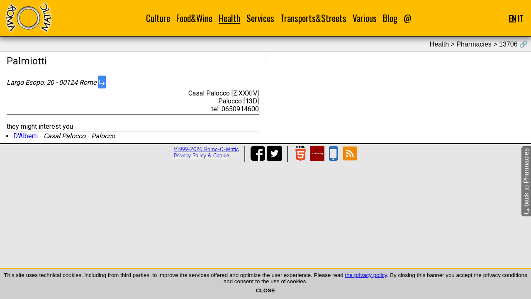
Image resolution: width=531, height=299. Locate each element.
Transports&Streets (313, 18)
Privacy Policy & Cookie (201, 155)
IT (520, 18)
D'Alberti (25, 136)
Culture (158, 18)
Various (365, 18)
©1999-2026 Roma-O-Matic (206, 149)
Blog (390, 18)
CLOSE (265, 290)
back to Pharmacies (526, 181)
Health (229, 18)
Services (260, 18)
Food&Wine (194, 18)
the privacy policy (366, 275)
